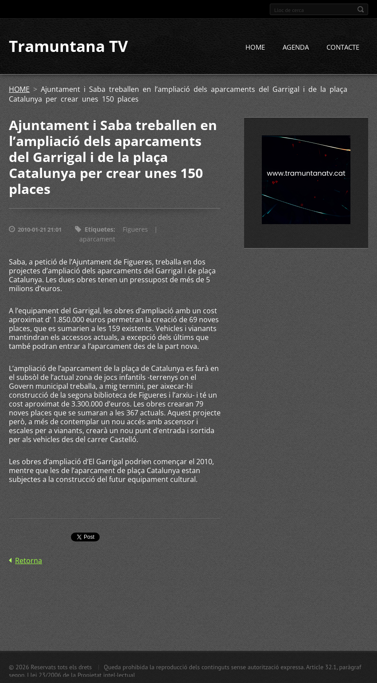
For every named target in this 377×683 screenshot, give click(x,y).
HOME (255, 47)
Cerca (360, 9)
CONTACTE (342, 47)
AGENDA (296, 47)
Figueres (135, 229)
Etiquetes (99, 229)
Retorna (28, 561)
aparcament (97, 239)
